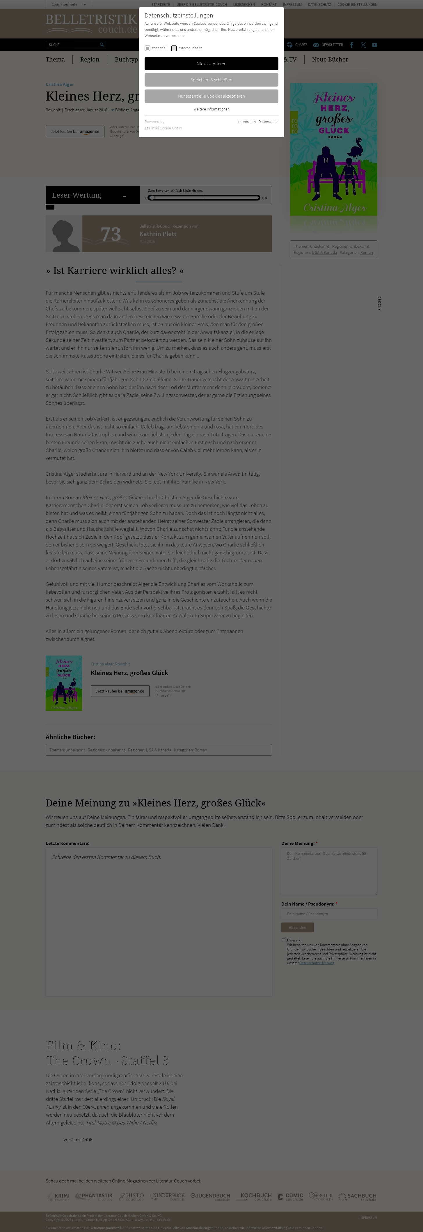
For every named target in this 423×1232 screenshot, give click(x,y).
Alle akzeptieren (211, 63)
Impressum (246, 121)
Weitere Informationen (211, 109)
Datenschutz (268, 121)
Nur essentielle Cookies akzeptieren (211, 96)
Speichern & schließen (211, 79)
